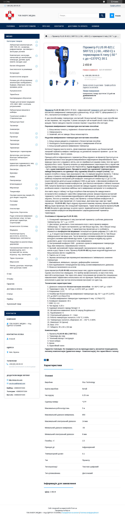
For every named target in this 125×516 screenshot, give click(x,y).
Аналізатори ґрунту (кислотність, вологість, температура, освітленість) (20, 236)
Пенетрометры (15, 180)
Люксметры (14, 169)
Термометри (14, 144)
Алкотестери (15, 208)
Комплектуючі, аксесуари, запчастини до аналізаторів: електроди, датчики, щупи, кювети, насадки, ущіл (21, 58)
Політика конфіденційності (89, 513)
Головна (11, 26)
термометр (95, 110)
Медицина (14, 230)
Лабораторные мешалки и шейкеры (20, 111)
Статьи (10, 294)
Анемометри (14, 129)
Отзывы (10, 279)
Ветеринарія (14, 73)
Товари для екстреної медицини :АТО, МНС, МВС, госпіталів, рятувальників (22, 104)
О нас (9, 274)
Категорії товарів (27, 26)
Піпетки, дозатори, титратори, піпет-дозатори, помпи (21, 267)
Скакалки (13, 205)
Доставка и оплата (14, 289)
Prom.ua (74, 508)
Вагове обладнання (17, 66)
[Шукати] (102, 15)
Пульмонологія (15, 91)
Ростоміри (14, 201)
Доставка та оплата (77, 26)
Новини (95, 26)
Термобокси (14, 94)
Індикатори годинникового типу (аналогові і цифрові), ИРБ (22, 164)
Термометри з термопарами (20, 151)
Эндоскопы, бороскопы (19, 212)
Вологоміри (14, 133)
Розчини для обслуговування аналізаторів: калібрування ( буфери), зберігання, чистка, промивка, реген (21, 83)
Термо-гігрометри (16, 258)
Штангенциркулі (16, 184)
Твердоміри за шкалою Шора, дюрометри (21, 243)
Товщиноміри (15, 191)
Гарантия (10, 284)
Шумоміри (13, 173)
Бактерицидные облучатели (20, 98)
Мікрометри (14, 188)
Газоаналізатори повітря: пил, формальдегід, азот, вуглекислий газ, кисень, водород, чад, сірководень (21, 251)
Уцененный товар (14, 304)
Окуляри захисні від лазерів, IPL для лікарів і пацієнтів (22, 196)
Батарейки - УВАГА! (15, 32)
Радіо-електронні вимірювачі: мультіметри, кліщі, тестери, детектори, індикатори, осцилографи (21, 219)
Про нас (46, 26)
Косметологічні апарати (19, 77)
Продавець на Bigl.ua (62, 510)
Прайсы (10, 299)
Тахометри (14, 125)
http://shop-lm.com (15, 380)
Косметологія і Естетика (19, 226)
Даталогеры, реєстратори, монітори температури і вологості (20, 157)
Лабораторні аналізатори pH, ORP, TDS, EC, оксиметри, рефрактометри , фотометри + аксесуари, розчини (21, 48)
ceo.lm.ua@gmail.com (17, 383)
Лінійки (12, 177)
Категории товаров (14, 41)
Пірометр (49, 110)
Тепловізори (14, 140)
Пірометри (14, 137)
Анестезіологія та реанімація (21, 69)
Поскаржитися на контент (70, 513)
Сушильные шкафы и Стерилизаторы (18, 117)
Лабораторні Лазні (17, 122)
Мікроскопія (14, 262)
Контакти (59, 26)
